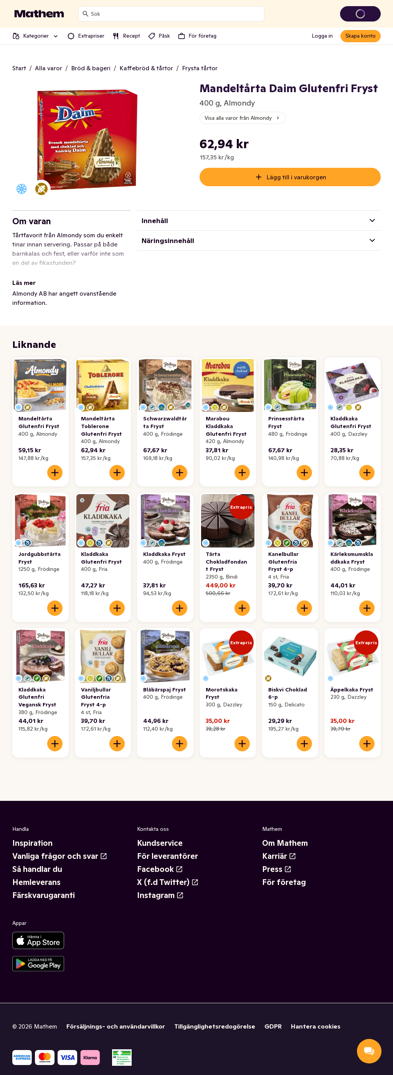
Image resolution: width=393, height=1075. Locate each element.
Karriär (279, 847)
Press (277, 860)
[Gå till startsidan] (39, 14)
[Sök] (85, 14)
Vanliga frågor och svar (59, 847)
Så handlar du (37, 860)
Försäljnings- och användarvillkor (115, 1017)
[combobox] (176, 14)
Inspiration (32, 834)
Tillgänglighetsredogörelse (214, 1017)
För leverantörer (167, 847)
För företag (284, 873)
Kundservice (160, 834)
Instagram (160, 886)
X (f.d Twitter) (168, 873)
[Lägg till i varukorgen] (55, 463)
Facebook (160, 860)
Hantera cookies (315, 1017)
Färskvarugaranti (43, 886)
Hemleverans (36, 873)
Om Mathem (285, 834)
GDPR (273, 1017)
